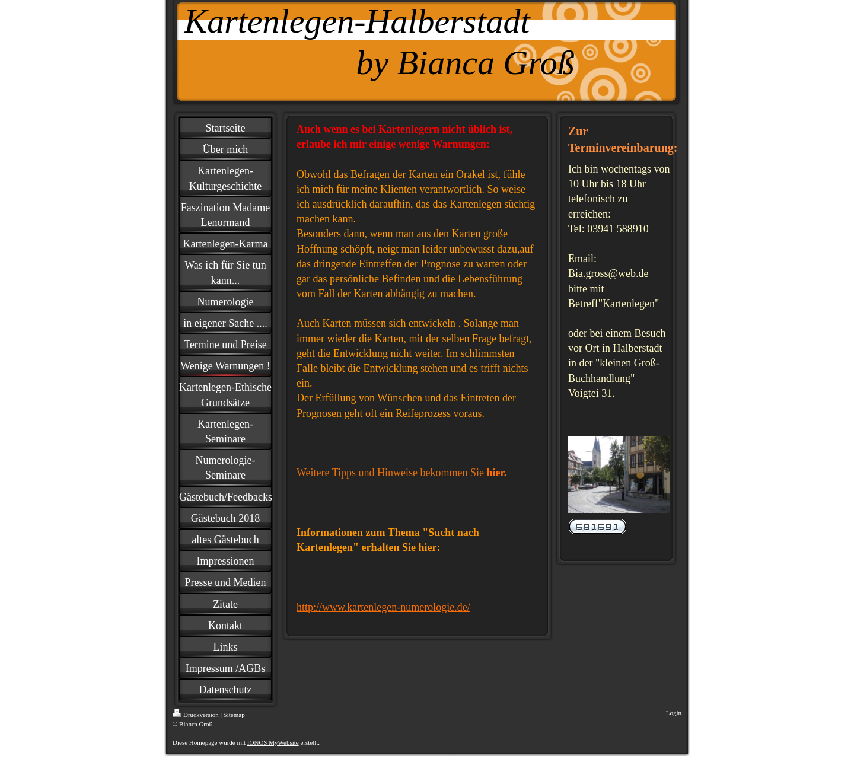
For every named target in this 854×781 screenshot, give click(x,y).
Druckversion (196, 714)
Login (673, 712)
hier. (497, 473)
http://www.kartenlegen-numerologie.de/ (383, 607)
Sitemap (234, 714)
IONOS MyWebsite (273, 742)
